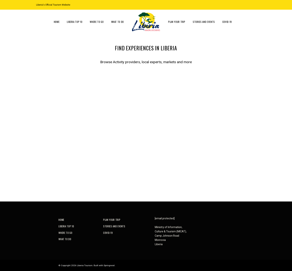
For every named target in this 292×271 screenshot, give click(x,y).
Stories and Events (204, 22)
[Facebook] (254, 4)
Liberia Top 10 (74, 22)
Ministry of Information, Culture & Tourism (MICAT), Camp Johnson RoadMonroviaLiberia (171, 236)
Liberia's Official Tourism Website (53, 5)
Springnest (109, 265)
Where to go (97, 22)
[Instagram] (249, 4)
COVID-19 (227, 22)
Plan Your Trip (176, 22)
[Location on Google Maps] (245, 4)
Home (57, 22)
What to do (117, 22)
